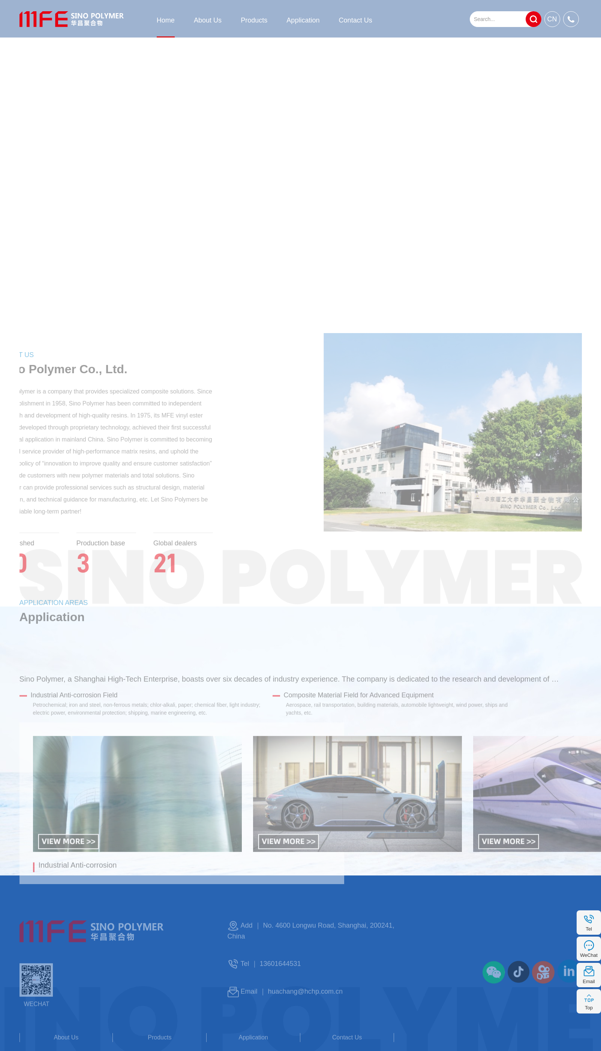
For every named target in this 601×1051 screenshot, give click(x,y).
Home (166, 20)
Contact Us (355, 20)
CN (552, 19)
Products (254, 20)
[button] (258, 885)
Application (302, 20)
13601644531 (280, 980)
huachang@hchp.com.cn (305, 1008)
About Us (208, 20)
